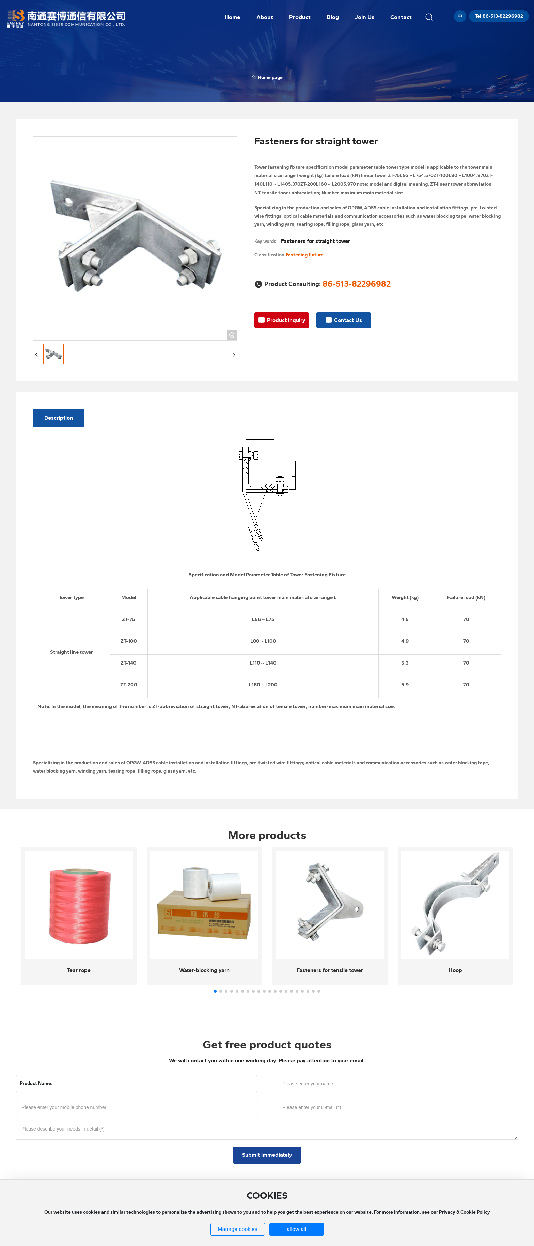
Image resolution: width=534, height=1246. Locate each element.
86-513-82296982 (357, 284)
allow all (296, 1229)
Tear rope (79, 970)
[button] (215, 991)
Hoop (455, 970)
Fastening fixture (305, 255)
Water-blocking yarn (204, 970)
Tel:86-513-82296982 (499, 16)
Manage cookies (237, 1229)
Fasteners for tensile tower (330, 970)
